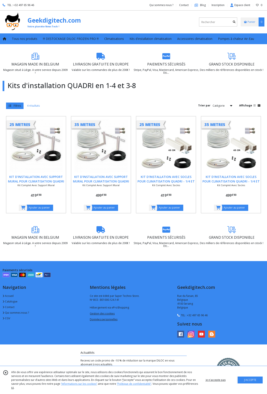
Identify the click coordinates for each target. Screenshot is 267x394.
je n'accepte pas (216, 380)
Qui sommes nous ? (16, 313)
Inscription (218, 5)
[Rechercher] (234, 22)
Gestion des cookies (102, 313)
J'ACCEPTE (250, 380)
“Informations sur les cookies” (79, 384)
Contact (184, 5)
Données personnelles (103, 319)
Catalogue (10, 301)
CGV (6, 318)
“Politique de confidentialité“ (134, 384)
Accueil (8, 296)
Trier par (204, 105)
